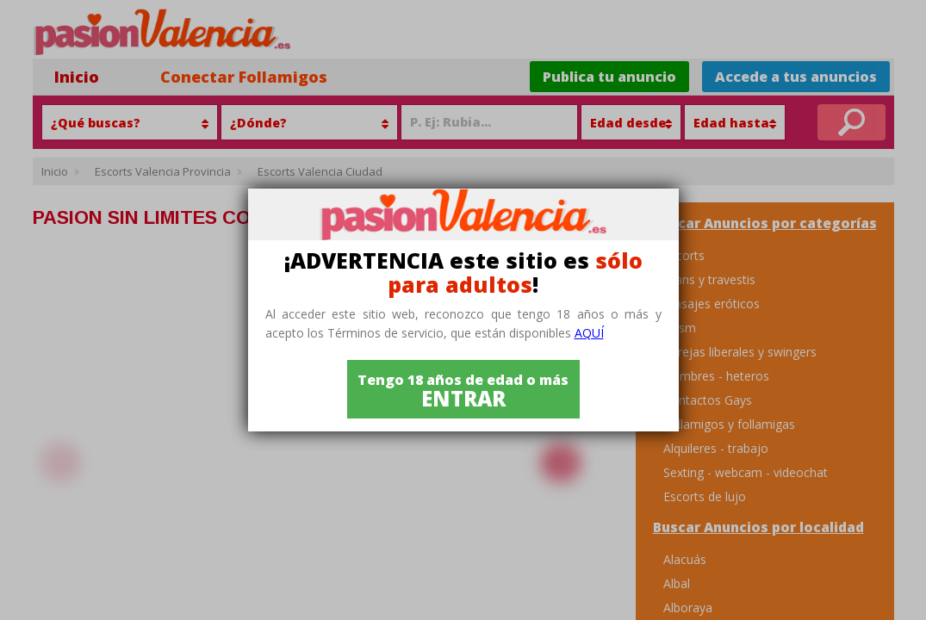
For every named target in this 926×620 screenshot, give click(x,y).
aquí (589, 333)
